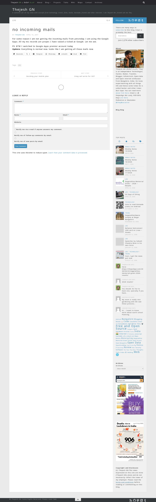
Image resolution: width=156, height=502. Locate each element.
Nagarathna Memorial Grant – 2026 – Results (134, 183)
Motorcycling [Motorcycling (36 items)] (127, 338)
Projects (57, 2)
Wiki (73, 2)
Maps (80, 2)
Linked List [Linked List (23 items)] (130, 336)
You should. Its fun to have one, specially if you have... (133, 291)
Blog (47, 2)
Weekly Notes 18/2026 (131, 161)
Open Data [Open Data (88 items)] (134, 342)
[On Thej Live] (142, 20)
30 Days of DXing (132, 194)
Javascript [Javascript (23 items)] (138, 334)
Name (17, 115)
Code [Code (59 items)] (126, 321)
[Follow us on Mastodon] (136, 20)
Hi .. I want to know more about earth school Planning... (132, 312)
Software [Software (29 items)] (119, 350)
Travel (127, 213)
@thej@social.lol (122, 102)
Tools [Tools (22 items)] (118, 352)
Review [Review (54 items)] (127, 347)
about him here (122, 93)
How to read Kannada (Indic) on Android (134, 205)
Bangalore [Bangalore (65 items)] (128, 319)
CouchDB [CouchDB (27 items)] (133, 321)
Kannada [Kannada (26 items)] (119, 336)
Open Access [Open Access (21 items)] (137, 340)
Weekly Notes (130, 147)
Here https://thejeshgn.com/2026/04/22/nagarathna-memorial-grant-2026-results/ (132, 271)
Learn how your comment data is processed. (68, 153)
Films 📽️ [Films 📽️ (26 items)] (140, 324)
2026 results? (127, 282)
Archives (98, 2)
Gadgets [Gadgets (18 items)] (130, 329)
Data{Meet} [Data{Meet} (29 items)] (122, 324)
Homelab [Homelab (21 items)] (127, 331)
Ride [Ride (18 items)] (133, 347)
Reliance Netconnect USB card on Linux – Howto (133, 230)
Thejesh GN (23, 9)
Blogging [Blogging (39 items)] (138, 319)
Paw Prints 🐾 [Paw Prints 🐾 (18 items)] (131, 345)
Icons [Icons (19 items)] (132, 331)
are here (124, 98)
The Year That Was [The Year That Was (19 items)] (130, 350)
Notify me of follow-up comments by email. (33, 135)
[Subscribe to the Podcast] (130, 20)
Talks (65, 2)
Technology (134, 192)
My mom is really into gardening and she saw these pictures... (131, 302)
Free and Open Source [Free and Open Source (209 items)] (128, 327)
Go (140, 36)
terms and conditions (125, 482)
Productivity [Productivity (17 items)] (119, 347)
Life (14, 20)
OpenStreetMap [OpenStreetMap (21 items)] (121, 345)
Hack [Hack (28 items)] (135, 329)
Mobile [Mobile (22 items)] (118, 338)
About (39, 2)
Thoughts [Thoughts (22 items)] (139, 350)
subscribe (120, 30)
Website (17, 122)
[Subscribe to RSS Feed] (139, 20)
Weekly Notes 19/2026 (131, 150)
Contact (88, 2)
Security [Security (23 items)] (138, 347)
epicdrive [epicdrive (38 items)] (132, 324)
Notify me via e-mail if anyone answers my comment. (38, 129)
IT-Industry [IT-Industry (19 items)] (130, 334)
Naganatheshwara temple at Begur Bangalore (132, 217)
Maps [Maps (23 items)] (136, 336)
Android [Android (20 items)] (118, 319)
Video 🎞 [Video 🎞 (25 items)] (123, 352)
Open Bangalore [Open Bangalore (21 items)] (121, 343)
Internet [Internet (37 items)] (123, 334)
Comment (19, 101)
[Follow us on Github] (133, 20)
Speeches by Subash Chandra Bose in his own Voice (133, 243)
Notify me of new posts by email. (28, 141)
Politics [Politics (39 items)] (139, 345)
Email (66, 115)
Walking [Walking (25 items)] (130, 352)
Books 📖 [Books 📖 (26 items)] (119, 321)
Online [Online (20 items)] (130, 340)
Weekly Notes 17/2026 (131, 172)
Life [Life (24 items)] (124, 336)
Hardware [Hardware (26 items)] (119, 331)
